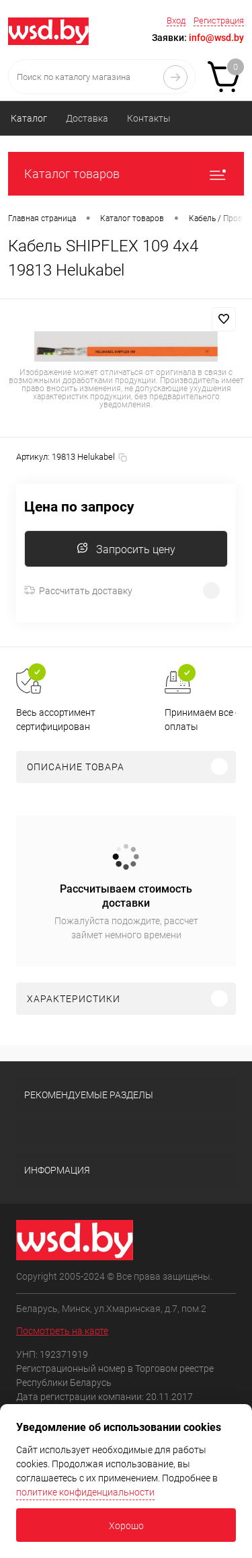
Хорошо (126, 1525)
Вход (176, 20)
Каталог (29, 118)
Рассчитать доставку (78, 590)
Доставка (87, 118)
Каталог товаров (126, 174)
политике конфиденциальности (85, 1492)
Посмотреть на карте (62, 1330)
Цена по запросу (79, 507)
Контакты (149, 118)
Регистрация (219, 20)
